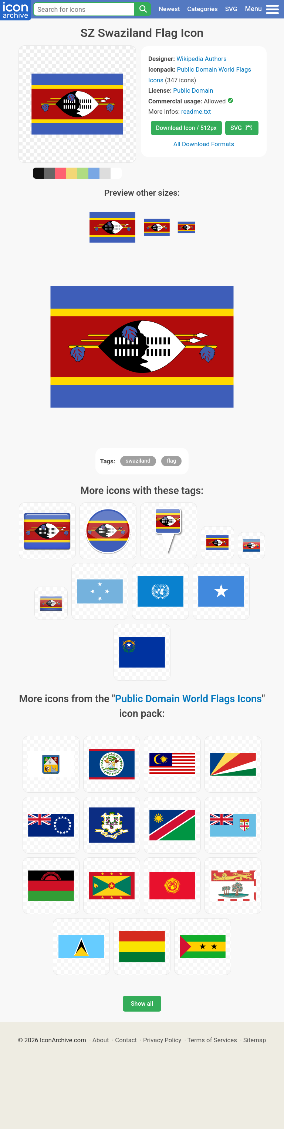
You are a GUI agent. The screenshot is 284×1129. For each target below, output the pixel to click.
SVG (231, 9)
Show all (142, 1003)
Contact (126, 1040)
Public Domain (193, 90)
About (100, 1040)
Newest (169, 9)
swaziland (138, 460)
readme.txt (196, 111)
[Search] (142, 9)
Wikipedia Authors (201, 58)
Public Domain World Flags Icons (188, 699)
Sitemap (254, 1040)
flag (171, 460)
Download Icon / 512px (186, 127)
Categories (202, 9)
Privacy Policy (162, 1040)
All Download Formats (203, 144)
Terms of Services (212, 1040)
